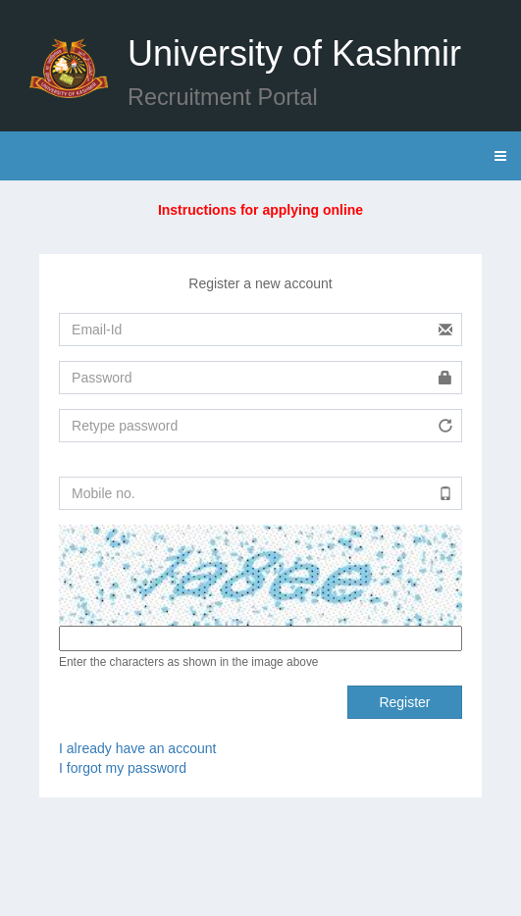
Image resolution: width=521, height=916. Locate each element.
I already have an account (137, 748)
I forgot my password (122, 768)
